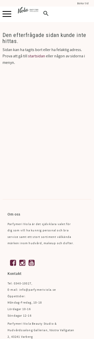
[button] (7, 14)
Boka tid (83, 3)
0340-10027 (22, 283)
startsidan (36, 56)
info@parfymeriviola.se (37, 290)
